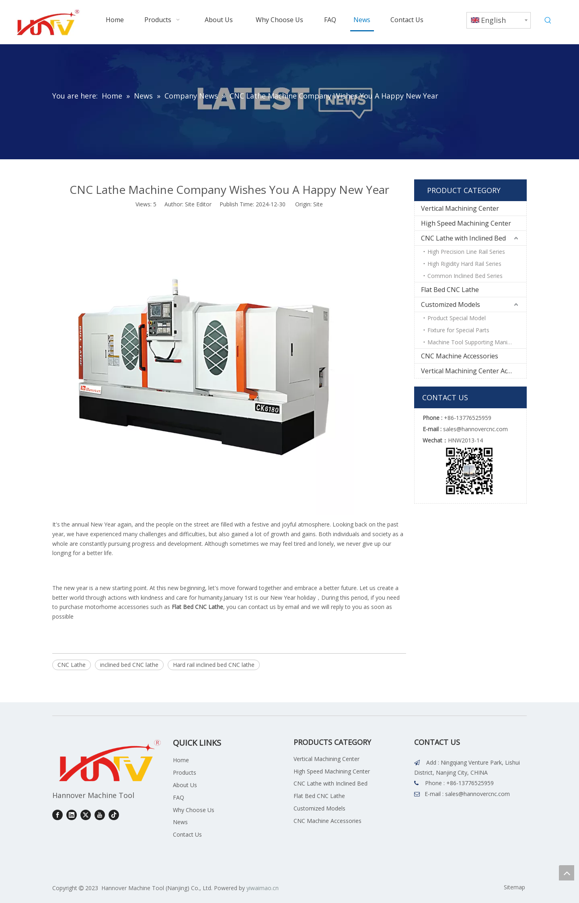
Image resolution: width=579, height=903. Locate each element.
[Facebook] (57, 814)
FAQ (178, 797)
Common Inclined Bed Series (465, 276)
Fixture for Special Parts (458, 330)
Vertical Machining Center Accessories (473, 370)
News (180, 822)
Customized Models (450, 304)
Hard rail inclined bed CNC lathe (214, 665)
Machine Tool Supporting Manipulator (476, 342)
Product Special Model (456, 318)
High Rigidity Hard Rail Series (464, 263)
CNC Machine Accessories (459, 356)
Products (184, 772)
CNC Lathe (71, 665)
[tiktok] (114, 814)
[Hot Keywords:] (548, 20)
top (566, 872)
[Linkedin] (71, 814)
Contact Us (187, 834)
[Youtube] (99, 814)
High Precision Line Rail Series (466, 251)
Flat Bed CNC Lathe (450, 289)
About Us (185, 785)
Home (181, 760)
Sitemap (514, 887)
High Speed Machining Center (466, 223)
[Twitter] (85, 814)
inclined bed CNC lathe (129, 665)
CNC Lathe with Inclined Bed (463, 238)
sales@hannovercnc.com (477, 794)
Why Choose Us (193, 810)
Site (318, 204)
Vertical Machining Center (460, 208)
